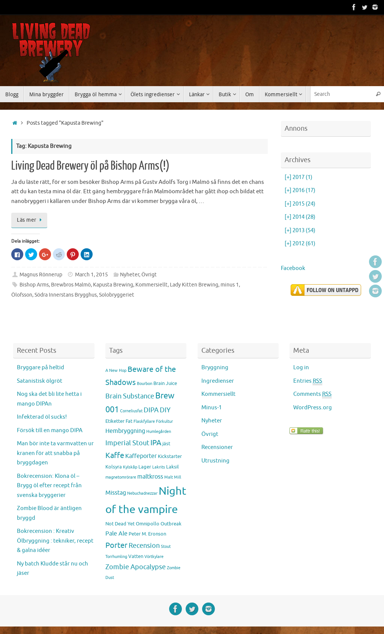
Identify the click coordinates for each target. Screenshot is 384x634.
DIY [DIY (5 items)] (165, 410)
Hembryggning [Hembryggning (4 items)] (125, 431)
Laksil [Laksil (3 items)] (172, 467)
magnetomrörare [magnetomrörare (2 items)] (120, 477)
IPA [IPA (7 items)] (155, 443)
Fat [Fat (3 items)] (129, 421)
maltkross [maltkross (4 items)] (150, 476)
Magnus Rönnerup (41, 275)
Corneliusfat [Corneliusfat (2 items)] (131, 411)
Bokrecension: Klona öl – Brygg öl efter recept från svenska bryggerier (49, 486)
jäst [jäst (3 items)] (166, 443)
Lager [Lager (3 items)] (144, 467)
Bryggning (214, 367)
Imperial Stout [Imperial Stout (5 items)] (127, 443)
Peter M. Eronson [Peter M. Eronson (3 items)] (147, 534)
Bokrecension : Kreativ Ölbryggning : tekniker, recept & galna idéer (55, 541)
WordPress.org (312, 407)
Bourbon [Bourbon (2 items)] (144, 383)
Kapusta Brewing (113, 285)
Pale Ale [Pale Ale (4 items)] (116, 533)
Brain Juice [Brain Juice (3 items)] (165, 383)
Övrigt (149, 275)
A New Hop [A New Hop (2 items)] (115, 370)
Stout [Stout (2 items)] (166, 546)
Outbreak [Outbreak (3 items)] (171, 524)
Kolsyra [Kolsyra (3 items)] (113, 467)
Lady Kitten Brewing (194, 285)
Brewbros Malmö (71, 285)
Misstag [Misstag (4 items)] (115, 493)
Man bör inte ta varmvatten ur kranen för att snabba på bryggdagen (55, 453)
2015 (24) (300, 203)
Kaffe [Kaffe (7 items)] (114, 455)
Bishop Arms (34, 285)
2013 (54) (300, 230)
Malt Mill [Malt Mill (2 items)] (172, 477)
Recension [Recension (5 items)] (144, 546)
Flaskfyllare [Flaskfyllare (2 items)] (144, 421)
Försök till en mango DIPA (49, 430)
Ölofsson (21, 295)
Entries (307, 381)
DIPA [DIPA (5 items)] (151, 410)
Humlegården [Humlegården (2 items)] (158, 431)
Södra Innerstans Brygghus (65, 295)
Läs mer (30, 220)
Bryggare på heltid (40, 367)
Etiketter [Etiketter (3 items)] (114, 421)
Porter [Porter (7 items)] (116, 545)
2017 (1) (298, 177)
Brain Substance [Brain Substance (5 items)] (129, 396)
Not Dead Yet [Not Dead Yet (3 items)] (120, 524)
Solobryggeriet (116, 295)
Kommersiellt (151, 285)
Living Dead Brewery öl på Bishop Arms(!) (90, 166)
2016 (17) (300, 190)
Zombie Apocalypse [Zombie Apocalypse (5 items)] (135, 567)
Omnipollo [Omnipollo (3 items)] (147, 524)
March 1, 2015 (91, 275)
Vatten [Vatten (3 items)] (135, 556)
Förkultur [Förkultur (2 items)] (164, 421)
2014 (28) (300, 217)
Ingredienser (217, 381)
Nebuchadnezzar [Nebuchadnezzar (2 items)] (142, 493)
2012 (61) (300, 243)
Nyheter (129, 275)
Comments (312, 394)
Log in (301, 367)
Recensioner (217, 447)
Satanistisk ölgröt (39, 381)
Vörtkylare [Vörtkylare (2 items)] (154, 556)
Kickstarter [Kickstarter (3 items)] (170, 456)
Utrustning (215, 460)
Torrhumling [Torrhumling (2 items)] (116, 556)
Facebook (293, 268)
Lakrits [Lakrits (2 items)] (158, 467)
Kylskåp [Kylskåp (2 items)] (130, 467)
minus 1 (229, 285)
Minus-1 (211, 407)
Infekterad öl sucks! (42, 417)
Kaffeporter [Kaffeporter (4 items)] (141, 456)
